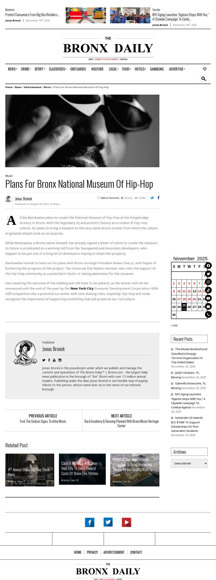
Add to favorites (110, 197)
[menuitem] (11, 69)
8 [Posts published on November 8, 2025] (204, 283)
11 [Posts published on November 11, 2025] (184, 291)
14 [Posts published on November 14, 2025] (199, 291)
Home (9, 87)
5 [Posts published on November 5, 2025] (189, 283)
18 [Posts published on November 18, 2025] (184, 299)
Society (156, 9)
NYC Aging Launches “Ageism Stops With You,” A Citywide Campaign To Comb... (180, 17)
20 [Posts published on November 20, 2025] (194, 299)
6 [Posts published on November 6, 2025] (194, 283)
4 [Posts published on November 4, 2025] (184, 283)
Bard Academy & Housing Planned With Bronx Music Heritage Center (122, 423)
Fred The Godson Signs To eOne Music (43, 421)
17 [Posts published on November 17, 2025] (179, 299)
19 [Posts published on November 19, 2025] (189, 299)
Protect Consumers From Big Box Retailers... (32, 14)
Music (47, 87)
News (18, 87)
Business (9, 9)
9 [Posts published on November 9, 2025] (174, 291)
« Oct (174, 325)
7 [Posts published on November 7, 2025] (199, 283)
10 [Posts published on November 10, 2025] (179, 291)
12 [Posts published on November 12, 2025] (189, 291)
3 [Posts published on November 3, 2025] (179, 283)
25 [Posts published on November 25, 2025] (184, 305)
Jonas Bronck (13, 20)
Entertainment (32, 87)
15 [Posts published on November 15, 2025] (204, 291)
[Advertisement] (30, 50)
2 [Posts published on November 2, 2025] (174, 283)
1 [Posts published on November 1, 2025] (204, 275)
